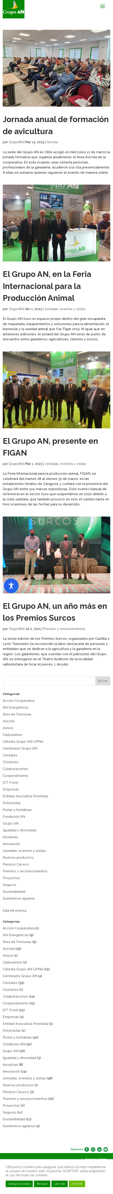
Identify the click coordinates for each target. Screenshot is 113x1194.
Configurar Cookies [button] (19, 1183)
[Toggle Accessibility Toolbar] (11, 586)
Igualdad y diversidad (19, 830)
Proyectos (11, 878)
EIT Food (10, 782)
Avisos (8, 728)
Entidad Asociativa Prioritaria (25, 796)
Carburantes (12, 735)
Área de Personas (17, 714)
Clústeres (11, 762)
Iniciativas (10, 837)
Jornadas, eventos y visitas (65, 309)
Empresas (11, 789)
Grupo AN (11, 823)
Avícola (52, 142)
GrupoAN (16, 142)
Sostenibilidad (14, 892)
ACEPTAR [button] (77, 1183)
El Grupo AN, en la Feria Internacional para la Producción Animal (47, 286)
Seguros (9, 885)
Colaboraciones (15, 769)
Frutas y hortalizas (17, 810)
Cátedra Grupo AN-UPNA (23, 742)
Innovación (11, 844)
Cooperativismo (15, 776)
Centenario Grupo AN (20, 748)
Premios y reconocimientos (64, 629)
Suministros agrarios (19, 898)
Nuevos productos (18, 857)
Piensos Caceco (16, 864)
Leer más (59, 1183)
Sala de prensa (14, 910)
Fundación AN (14, 817)
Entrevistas (12, 803)
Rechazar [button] (42, 1183)
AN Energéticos (16, 707)
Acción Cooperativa (18, 701)
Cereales (10, 755)
